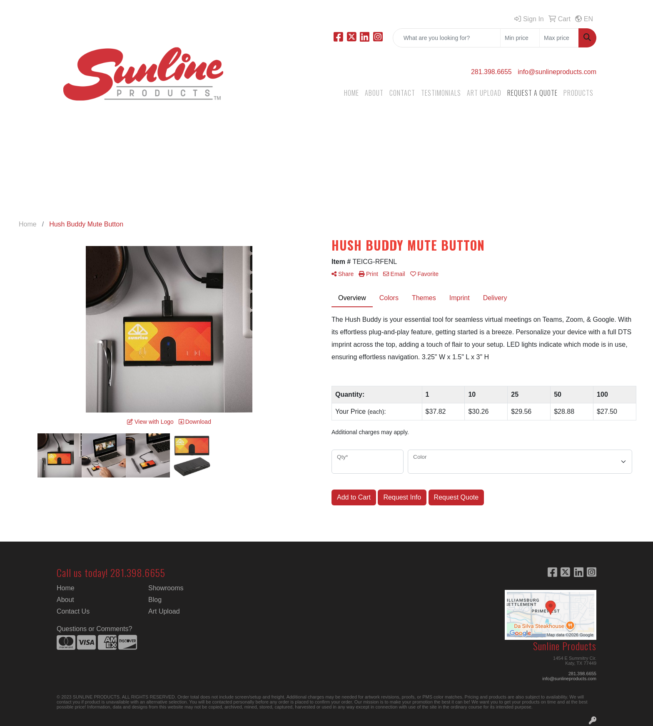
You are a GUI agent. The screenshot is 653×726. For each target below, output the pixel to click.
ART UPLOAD (484, 93)
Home (66, 588)
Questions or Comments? (94, 628)
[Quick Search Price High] (559, 37)
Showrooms (165, 588)
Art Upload (164, 611)
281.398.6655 (491, 71)
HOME (351, 93)
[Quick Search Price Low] (520, 37)
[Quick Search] (447, 37)
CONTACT (402, 93)
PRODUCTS (578, 93)
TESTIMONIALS (441, 93)
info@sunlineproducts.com (557, 71)
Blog (155, 599)
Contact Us (73, 611)
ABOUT (374, 93)
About (65, 599)
